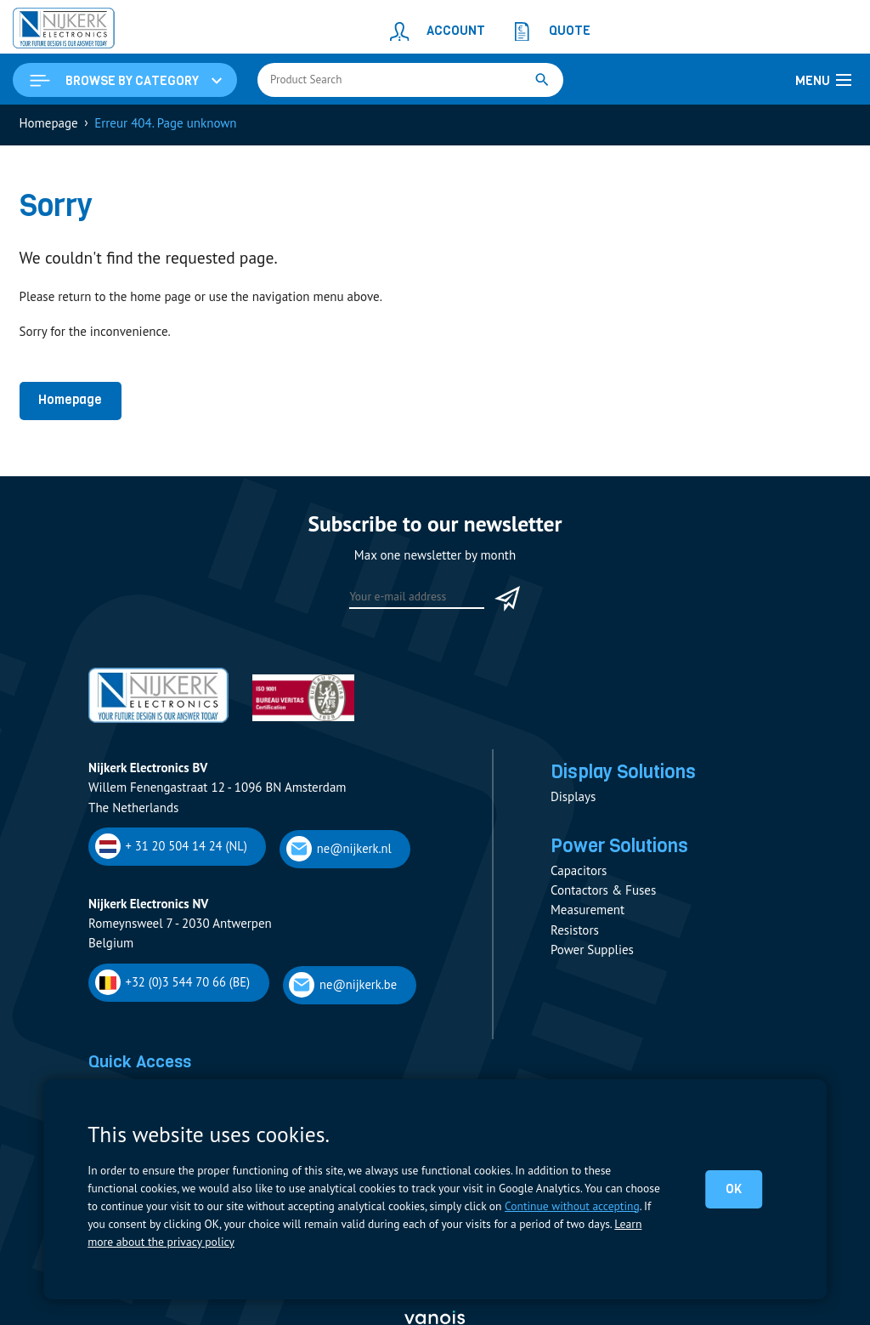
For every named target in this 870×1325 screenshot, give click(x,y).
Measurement (587, 913)
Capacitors (579, 874)
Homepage (70, 401)
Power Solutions (621, 849)
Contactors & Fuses (603, 893)
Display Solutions (625, 774)
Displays (573, 799)
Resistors (575, 933)
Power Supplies (592, 953)
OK (734, 1188)
